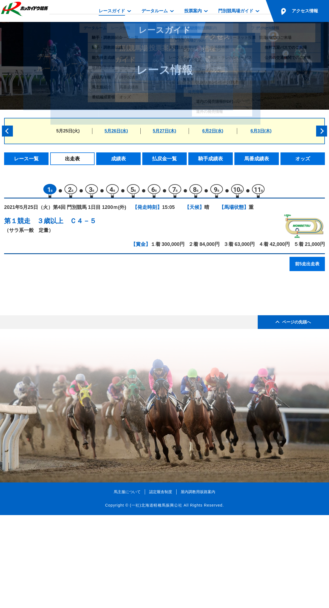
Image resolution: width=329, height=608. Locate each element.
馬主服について (127, 584)
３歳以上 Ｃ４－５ (66, 223)
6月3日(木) (261, 131)
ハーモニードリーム (62, 306)
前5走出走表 (307, 266)
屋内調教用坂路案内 (198, 584)
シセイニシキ (55, 353)
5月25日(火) (68, 131)
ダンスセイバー (57, 330)
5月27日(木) (164, 131)
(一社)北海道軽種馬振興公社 (156, 598)
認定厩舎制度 (160, 584)
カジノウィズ (55, 318)
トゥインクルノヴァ (62, 341)
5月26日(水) (116, 131)
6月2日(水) (212, 131)
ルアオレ (50, 365)
